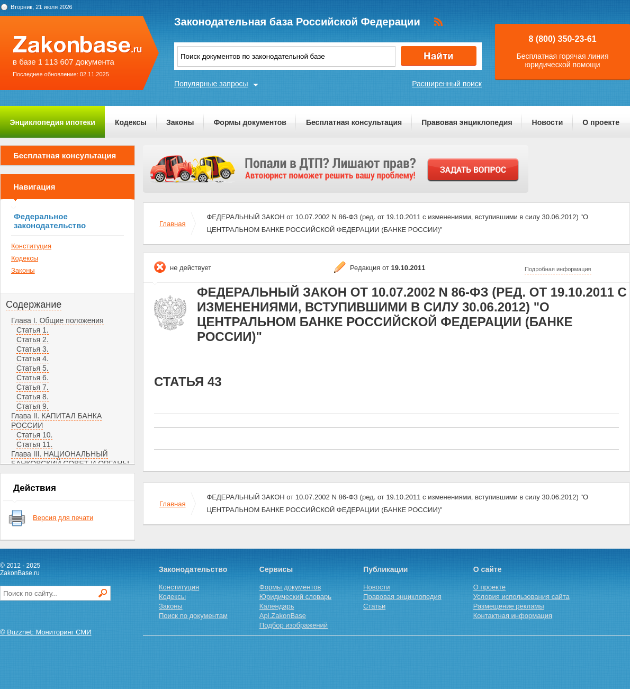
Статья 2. (32, 339)
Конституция (31, 246)
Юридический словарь (295, 597)
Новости (547, 122)
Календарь (276, 606)
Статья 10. (34, 435)
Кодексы (131, 122)
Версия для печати (63, 518)
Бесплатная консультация (354, 122)
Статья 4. (32, 358)
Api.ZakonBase (282, 616)
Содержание (33, 304)
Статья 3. (32, 349)
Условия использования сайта (521, 597)
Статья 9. (32, 406)
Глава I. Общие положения (57, 320)
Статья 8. (32, 396)
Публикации (385, 569)
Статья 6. (32, 377)
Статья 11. (34, 444)
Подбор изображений (293, 625)
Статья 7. (32, 387)
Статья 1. (32, 330)
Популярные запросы (211, 83)
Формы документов (249, 122)
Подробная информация (558, 269)
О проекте (600, 122)
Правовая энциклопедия (466, 122)
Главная (172, 224)
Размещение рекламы (508, 606)
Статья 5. (32, 368)
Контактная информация (512, 616)
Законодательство (193, 569)
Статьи (374, 606)
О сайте (487, 569)
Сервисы (276, 569)
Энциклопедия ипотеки (52, 122)
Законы (180, 122)
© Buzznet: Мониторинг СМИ (46, 632)
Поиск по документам (193, 616)
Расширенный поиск (447, 83)
